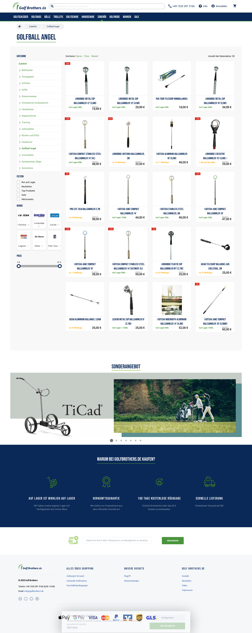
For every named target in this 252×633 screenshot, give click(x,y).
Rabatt (94, 56)
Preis (86, 56)
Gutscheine (27, 168)
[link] (159, 495)
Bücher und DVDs (30, 135)
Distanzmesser (29, 96)
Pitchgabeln (28, 76)
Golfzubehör (28, 129)
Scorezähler (28, 155)
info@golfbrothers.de (34, 591)
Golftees (26, 83)
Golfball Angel (29, 148)
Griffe (24, 89)
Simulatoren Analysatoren (35, 102)
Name (79, 56)
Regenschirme (29, 115)
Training (26, 122)
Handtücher (28, 109)
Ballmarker (27, 70)
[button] (111, 440)
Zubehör (22, 63)
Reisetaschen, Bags (31, 161)
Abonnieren (172, 540)
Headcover (27, 142)
